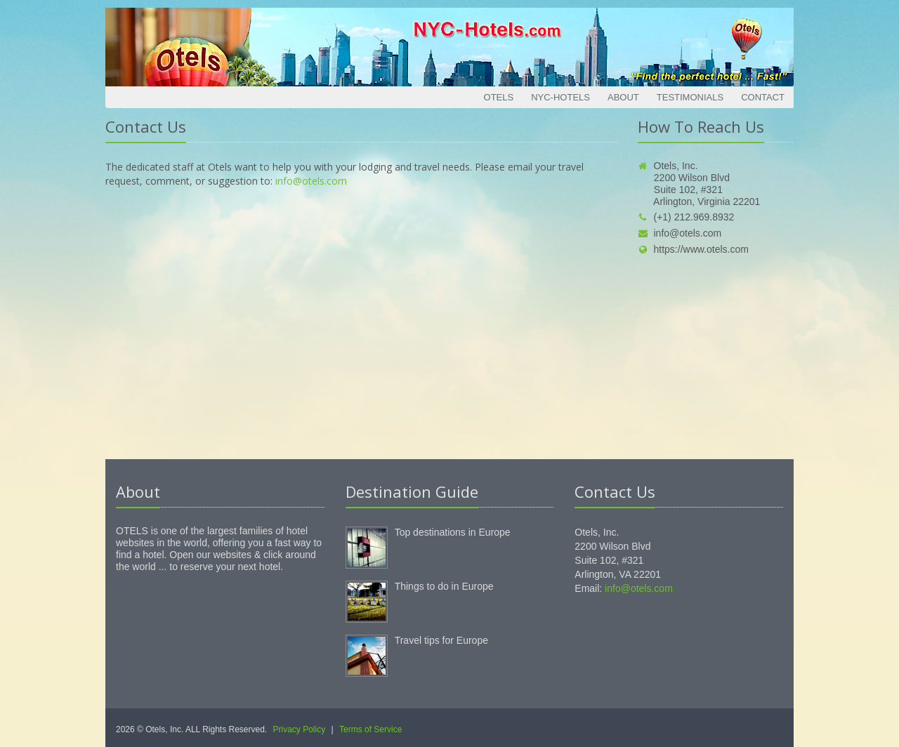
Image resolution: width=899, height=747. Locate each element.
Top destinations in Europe (453, 532)
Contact (763, 97)
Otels (499, 97)
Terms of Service (370, 729)
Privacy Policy (299, 729)
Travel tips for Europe (441, 640)
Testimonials (690, 97)
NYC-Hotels (560, 97)
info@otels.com (311, 180)
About (623, 97)
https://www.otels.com (693, 249)
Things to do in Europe (444, 586)
